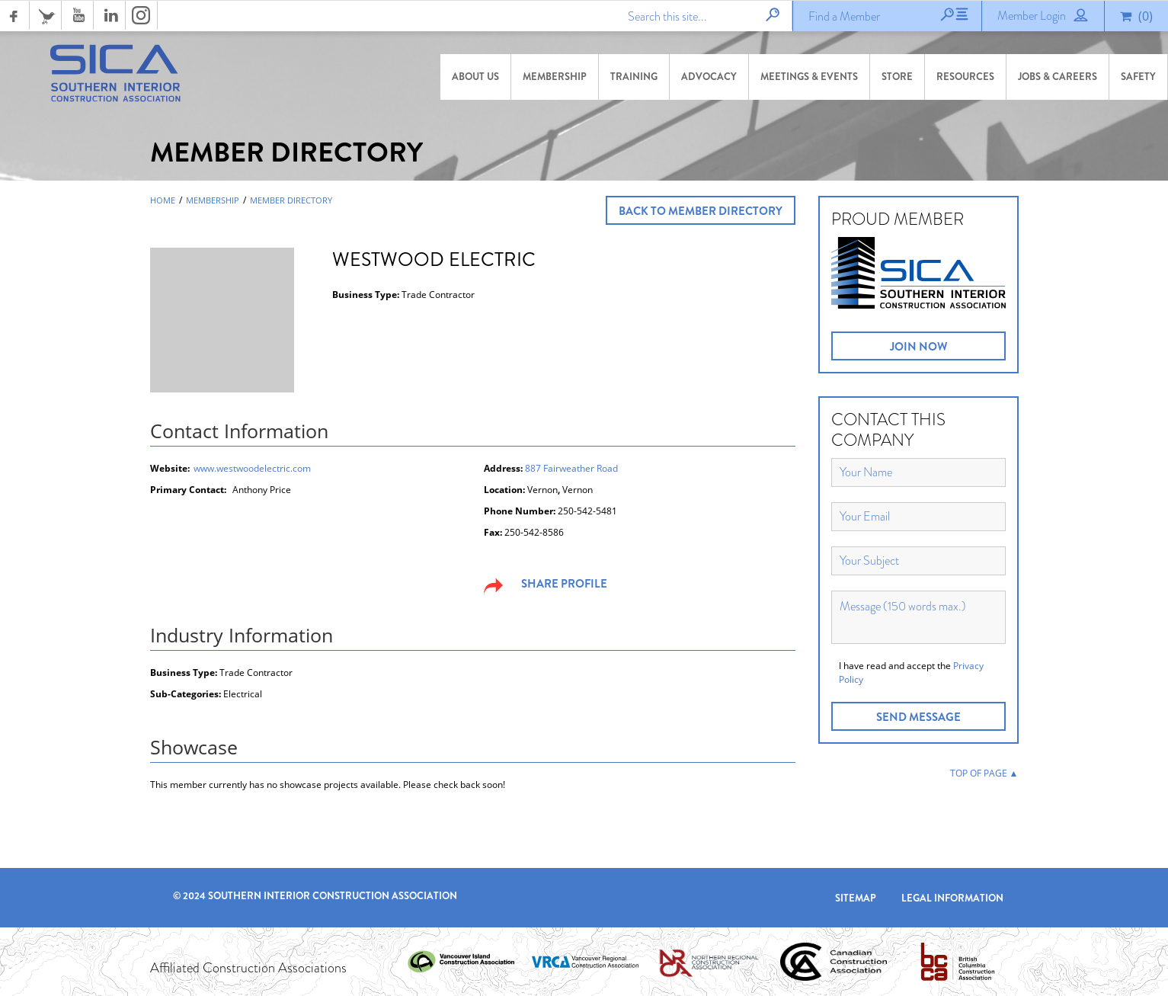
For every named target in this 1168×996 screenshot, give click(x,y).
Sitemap (855, 898)
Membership (555, 76)
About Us (475, 76)
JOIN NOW (918, 346)
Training (634, 76)
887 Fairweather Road (571, 468)
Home (162, 200)
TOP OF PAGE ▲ (984, 773)
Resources (965, 76)
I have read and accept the (911, 672)
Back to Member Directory (700, 211)
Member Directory (291, 200)
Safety (1138, 76)
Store (897, 76)
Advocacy (709, 76)
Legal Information (952, 898)
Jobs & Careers (1057, 76)
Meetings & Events (809, 76)
